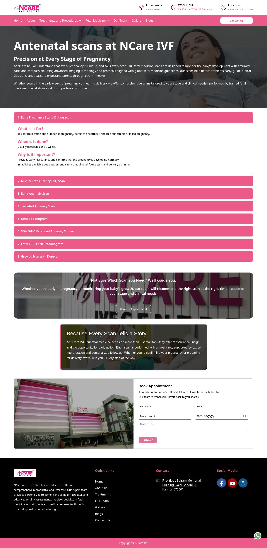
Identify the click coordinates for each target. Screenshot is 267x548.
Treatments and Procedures (60, 20)
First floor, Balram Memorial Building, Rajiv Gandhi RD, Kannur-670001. (181, 484)
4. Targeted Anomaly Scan (36, 206)
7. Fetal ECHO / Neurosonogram (40, 244)
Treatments (103, 494)
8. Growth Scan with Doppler (38, 256)
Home (18, 20)
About (31, 20)
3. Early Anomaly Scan (33, 194)
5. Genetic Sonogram (33, 219)
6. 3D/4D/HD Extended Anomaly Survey (46, 231)
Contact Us (236, 20)
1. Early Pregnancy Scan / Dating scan (44, 117)
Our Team (120, 20)
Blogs (149, 20)
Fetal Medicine (97, 20)
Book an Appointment (133, 309)
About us (101, 488)
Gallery (136, 20)
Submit (148, 440)
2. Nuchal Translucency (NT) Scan (41, 181)
